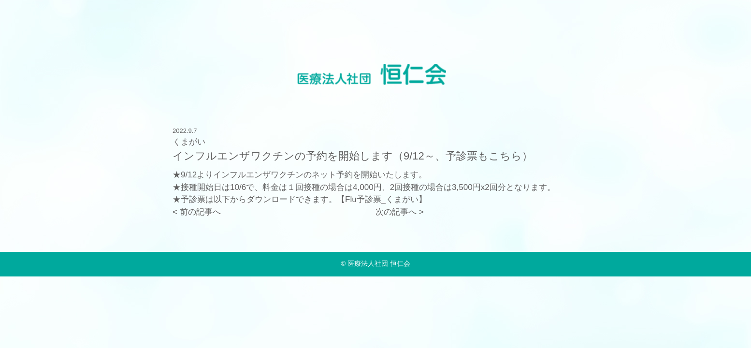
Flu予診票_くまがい (382, 199)
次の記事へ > (400, 212)
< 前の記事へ (197, 212)
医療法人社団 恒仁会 (378, 263)
